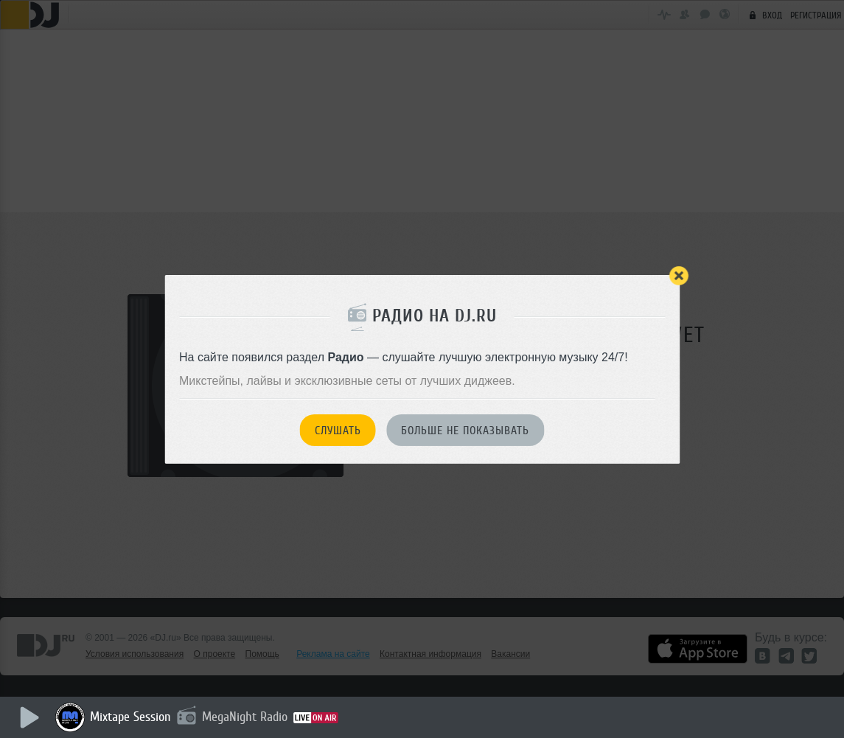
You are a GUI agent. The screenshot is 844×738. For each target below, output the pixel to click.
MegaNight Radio (244, 716)
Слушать (338, 430)
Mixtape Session (130, 716)
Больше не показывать (465, 430)
